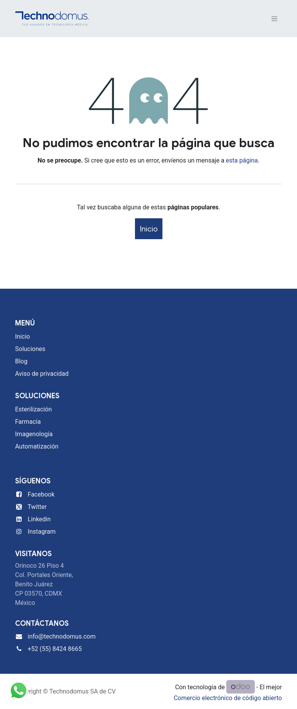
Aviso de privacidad (41, 373)
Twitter (36, 506)
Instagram (42, 531)
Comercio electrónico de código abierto (228, 698)
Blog (21, 361)
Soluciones (30, 349)
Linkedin (39, 519)
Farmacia (28, 421)
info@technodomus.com (62, 636)
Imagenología (34, 434)
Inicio (149, 228)
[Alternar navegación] (274, 19)
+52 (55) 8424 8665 (55, 648)
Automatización (36, 446)
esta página (242, 160)
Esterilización (33, 409)
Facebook (41, 494)
